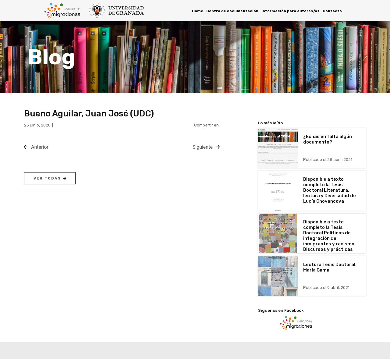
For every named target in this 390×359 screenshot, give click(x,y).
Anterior (39, 147)
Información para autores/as (290, 11)
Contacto (332, 11)
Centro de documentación (232, 11)
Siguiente (203, 147)
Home (197, 11)
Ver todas (50, 178)
